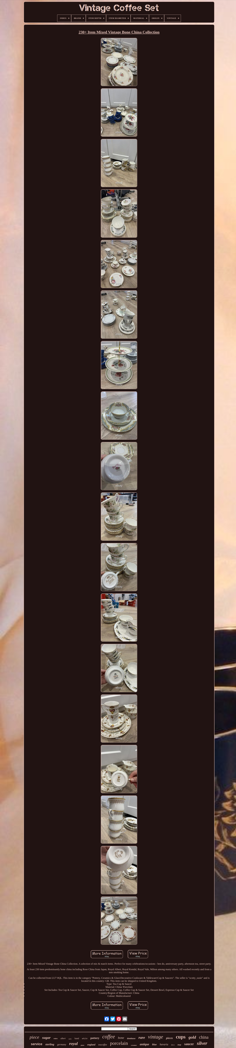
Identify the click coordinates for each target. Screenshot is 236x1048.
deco (173, 1045)
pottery (94, 1038)
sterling (49, 1044)
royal (73, 1043)
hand (77, 1038)
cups (180, 1037)
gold (192, 1037)
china (203, 1037)
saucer (189, 1044)
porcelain (119, 1043)
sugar (46, 1038)
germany (61, 1044)
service (36, 1044)
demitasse (131, 1038)
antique (144, 1044)
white (84, 1039)
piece (34, 1037)
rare (141, 1038)
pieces (169, 1038)
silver (202, 1043)
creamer (134, 1045)
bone (121, 1038)
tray (179, 1044)
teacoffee (102, 1044)
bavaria (164, 1044)
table (70, 1039)
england (91, 1044)
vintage (155, 1037)
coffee (108, 1037)
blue (154, 1044)
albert (63, 1038)
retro (55, 1038)
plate (82, 1045)
